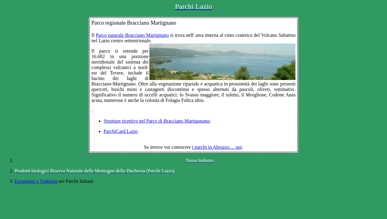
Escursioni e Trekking (36, 181)
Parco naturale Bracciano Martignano (132, 35)
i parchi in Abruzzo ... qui (217, 147)
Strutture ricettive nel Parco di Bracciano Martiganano (156, 120)
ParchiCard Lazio (121, 131)
